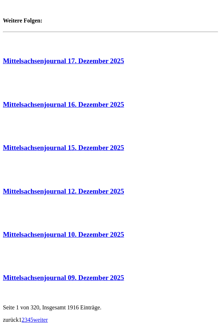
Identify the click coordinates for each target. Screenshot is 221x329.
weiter (40, 320)
